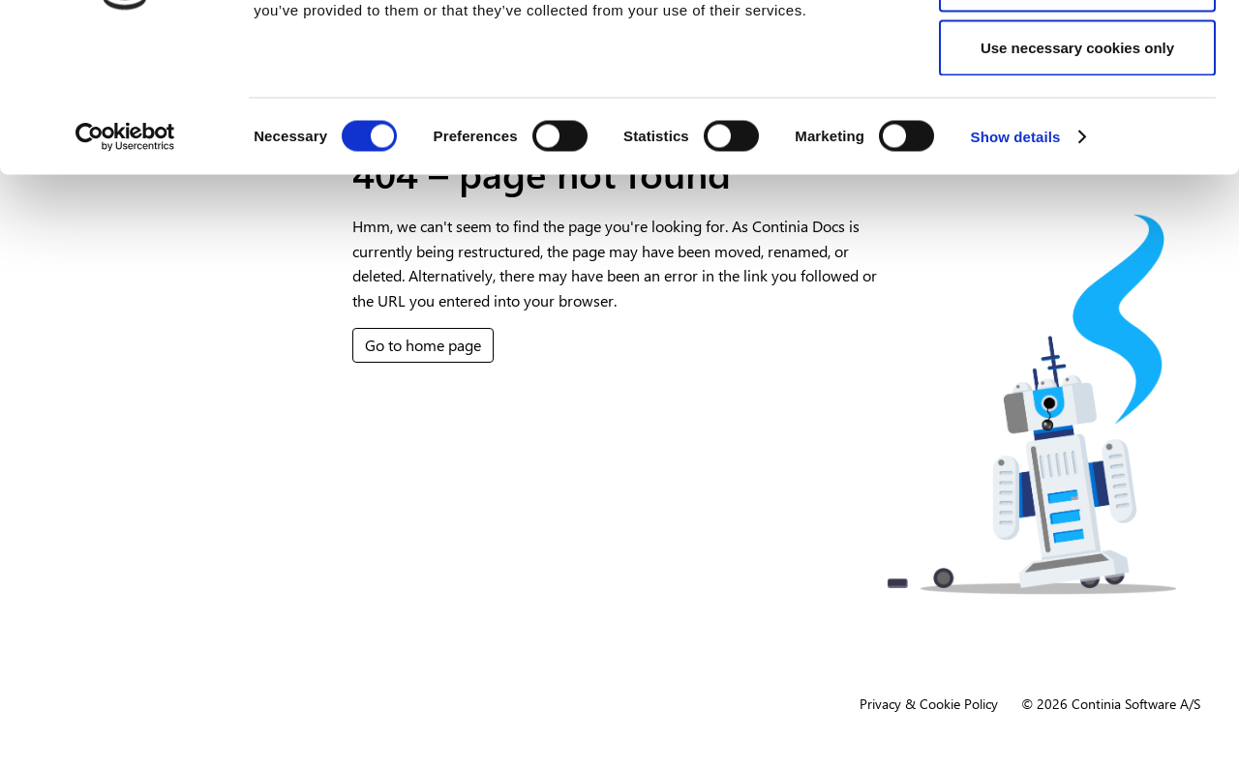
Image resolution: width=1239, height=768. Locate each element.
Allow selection (1077, 114)
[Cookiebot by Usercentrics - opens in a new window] (125, 266)
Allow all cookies (1077, 51)
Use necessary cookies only (1077, 177)
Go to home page (423, 345)
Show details (1016, 266)
